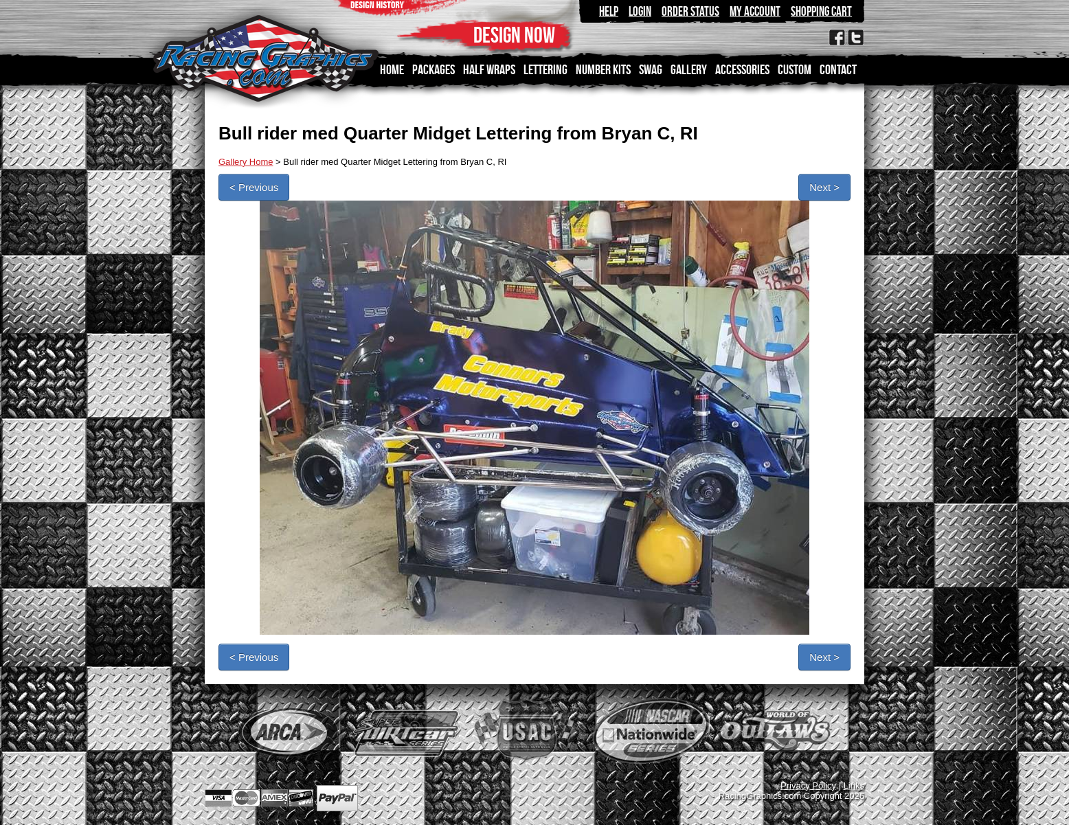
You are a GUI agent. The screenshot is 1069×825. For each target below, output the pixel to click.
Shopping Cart (821, 11)
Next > (824, 187)
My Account (755, 11)
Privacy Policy (808, 785)
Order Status (690, 11)
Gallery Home (245, 162)
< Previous (253, 187)
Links (854, 785)
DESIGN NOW (514, 35)
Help (608, 11)
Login (640, 11)
